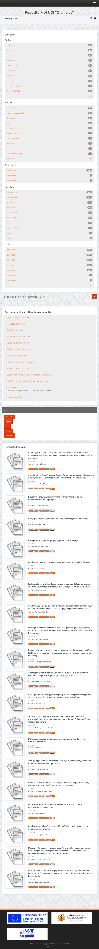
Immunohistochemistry (15, 133)
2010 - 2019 (11, 255)
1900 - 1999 (11, 175)
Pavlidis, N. (11, 60)
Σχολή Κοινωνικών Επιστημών (21, 362)
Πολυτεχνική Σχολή (16, 323)
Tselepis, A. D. (12, 65)
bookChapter (12, 218)
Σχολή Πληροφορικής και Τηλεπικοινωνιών (27, 381)
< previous (11, 159)
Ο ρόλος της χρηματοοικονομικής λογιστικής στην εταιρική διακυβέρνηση (59, 562)
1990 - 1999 (11, 265)
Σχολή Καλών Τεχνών (17, 355)
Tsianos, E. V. (11, 81)
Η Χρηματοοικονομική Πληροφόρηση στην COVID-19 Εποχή (53, 540)
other (9, 233)
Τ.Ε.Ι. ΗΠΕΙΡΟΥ (13, 387)
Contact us (49, 946)
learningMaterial (13, 228)
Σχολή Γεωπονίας (15, 330)
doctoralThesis (12, 207)
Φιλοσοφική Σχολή (16, 397)
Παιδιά (9, 148)
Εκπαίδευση (11, 118)
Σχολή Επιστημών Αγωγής (19, 336)
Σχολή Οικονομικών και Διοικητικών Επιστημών (29, 374)
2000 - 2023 (11, 170)
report (9, 238)
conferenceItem (13, 213)
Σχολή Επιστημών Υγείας (18, 342)
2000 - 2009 (11, 260)
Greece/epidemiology (15, 154)
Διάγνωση (10, 143)
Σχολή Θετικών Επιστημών (19, 349)
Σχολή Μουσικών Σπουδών (20, 368)
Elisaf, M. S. (11, 45)
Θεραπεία (10, 128)
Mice (9, 123)
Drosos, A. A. (11, 71)
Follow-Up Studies (13, 108)
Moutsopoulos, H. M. (15, 86)
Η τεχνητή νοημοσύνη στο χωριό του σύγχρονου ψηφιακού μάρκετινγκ (58, 518)
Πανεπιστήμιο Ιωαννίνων (19, 317)
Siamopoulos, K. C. (14, 91)
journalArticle (12, 192)
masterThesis (12, 202)
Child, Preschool (13, 138)
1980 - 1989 (11, 270)
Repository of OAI (10, 19)
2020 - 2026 (11, 250)
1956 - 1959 (11, 280)
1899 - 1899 (11, 180)
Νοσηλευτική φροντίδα (15, 113)
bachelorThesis (12, 197)
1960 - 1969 (11, 275)
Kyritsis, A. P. (11, 76)
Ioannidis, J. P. (12, 50)
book (9, 223)
